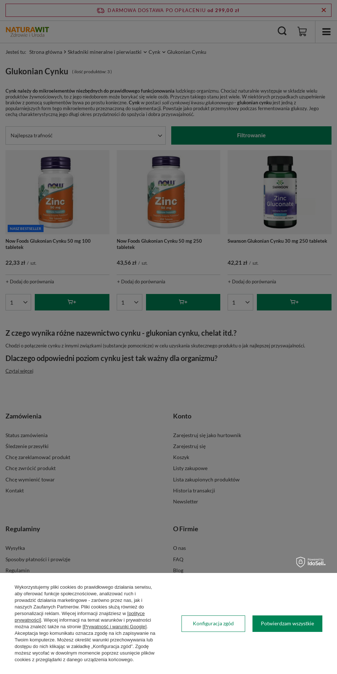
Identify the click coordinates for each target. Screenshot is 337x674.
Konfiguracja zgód (213, 623)
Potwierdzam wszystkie (287, 623)
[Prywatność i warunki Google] (115, 626)
